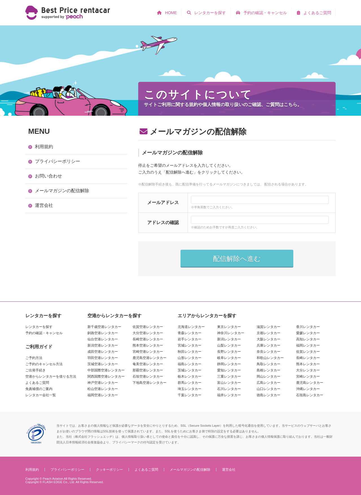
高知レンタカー (308, 339)
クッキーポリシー (109, 470)
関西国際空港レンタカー (106, 376)
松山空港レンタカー (102, 389)
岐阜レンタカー (229, 358)
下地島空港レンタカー (149, 383)
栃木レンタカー (189, 376)
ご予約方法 (33, 358)
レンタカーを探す (38, 327)
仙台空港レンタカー (102, 339)
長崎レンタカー (308, 358)
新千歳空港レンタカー (104, 327)
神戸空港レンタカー (102, 383)
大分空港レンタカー (148, 333)
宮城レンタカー (189, 345)
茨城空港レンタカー (102, 364)
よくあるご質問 (37, 383)
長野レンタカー (229, 352)
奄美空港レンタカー (148, 364)
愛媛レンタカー (308, 333)
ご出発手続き (35, 370)
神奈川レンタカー (230, 333)
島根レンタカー (268, 370)
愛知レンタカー (229, 370)
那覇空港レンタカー (148, 370)
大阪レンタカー (268, 339)
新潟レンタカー (229, 339)
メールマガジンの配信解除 (62, 190)
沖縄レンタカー (308, 389)
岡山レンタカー (268, 376)
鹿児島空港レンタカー (149, 358)
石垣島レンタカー (309, 395)
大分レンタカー (308, 370)
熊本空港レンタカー (148, 345)
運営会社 (44, 205)
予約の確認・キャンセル (44, 333)
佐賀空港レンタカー (148, 327)
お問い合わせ (48, 176)
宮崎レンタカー (308, 376)
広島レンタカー (268, 383)
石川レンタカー (229, 389)
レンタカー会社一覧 (40, 395)
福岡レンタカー (308, 345)
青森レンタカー (189, 333)
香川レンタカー (308, 327)
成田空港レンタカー (102, 352)
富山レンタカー (229, 383)
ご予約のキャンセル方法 (44, 364)
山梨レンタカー (229, 345)
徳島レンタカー (268, 395)
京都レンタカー (268, 333)
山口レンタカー (268, 389)
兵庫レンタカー (268, 345)
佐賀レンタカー (308, 352)
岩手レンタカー (189, 339)
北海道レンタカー (191, 327)
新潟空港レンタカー (102, 345)
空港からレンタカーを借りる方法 (50, 376)
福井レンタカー (229, 395)
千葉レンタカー (189, 395)
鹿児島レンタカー (309, 383)
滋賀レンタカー (268, 327)
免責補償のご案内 (38, 389)
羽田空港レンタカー (102, 358)
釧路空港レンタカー (102, 333)
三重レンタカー (229, 376)
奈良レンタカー (268, 352)
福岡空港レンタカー (102, 395)
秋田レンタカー (189, 352)
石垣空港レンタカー (148, 376)
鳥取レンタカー (268, 364)
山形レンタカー (189, 358)
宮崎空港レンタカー (148, 352)
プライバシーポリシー (57, 161)
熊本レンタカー (308, 364)
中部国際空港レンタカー (106, 370)
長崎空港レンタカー (148, 339)
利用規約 (44, 146)
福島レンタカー (189, 364)
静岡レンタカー (229, 364)
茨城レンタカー (189, 370)
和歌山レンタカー (270, 358)
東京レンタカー (229, 327)
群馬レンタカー (189, 383)
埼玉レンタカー (189, 389)
